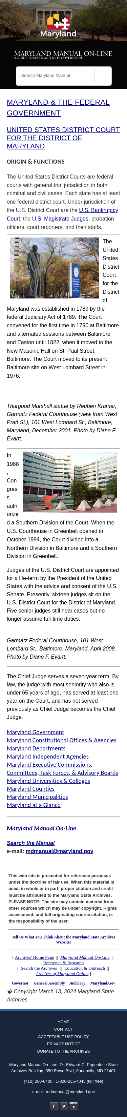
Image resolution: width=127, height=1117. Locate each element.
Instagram (73, 1106)
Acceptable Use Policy (63, 1036)
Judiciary (77, 983)
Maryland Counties (31, 788)
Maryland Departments (36, 748)
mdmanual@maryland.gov (59, 851)
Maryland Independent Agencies (48, 756)
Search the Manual (31, 843)
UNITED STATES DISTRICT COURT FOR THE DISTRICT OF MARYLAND (63, 138)
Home (63, 1021)
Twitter (64, 1106)
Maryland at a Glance (34, 805)
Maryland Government (35, 732)
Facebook (54, 1106)
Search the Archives (39, 968)
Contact (63, 1029)
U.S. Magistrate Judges (60, 219)
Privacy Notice (63, 1043)
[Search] (102, 76)
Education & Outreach (84, 968)
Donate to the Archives (63, 1051)
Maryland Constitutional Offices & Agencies (62, 740)
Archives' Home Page (34, 957)
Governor (20, 983)
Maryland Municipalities (37, 797)
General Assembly (49, 983)
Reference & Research (63, 962)
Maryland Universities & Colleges (48, 781)
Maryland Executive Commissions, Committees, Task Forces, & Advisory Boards (62, 769)
